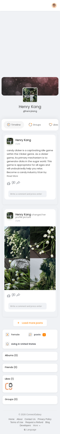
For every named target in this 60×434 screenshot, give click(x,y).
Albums (9, 355)
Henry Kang (30, 106)
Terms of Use (16, 422)
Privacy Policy (44, 419)
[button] (54, 5)
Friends (9, 367)
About (20, 419)
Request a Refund (34, 422)
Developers (25, 425)
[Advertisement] (29, 44)
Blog (47, 422)
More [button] (36, 425)
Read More (12, 176)
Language (30, 430)
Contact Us (30, 419)
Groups (9, 399)
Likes (7, 379)
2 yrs (17, 143)
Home (11, 419)
